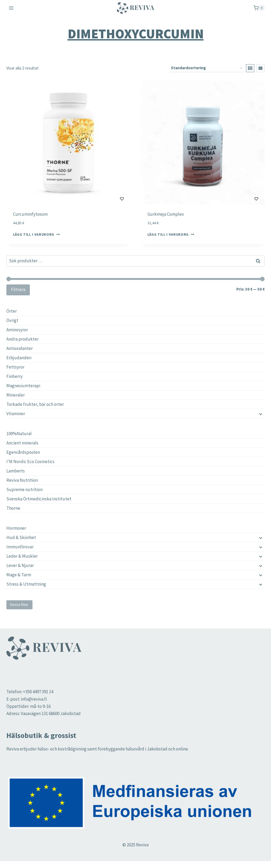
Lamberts (15, 471)
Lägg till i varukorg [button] (36, 234)
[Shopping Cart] (259, 8)
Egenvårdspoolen (23, 452)
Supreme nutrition (24, 489)
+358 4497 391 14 (38, 692)
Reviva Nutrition (22, 480)
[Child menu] (260, 537)
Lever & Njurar (20, 565)
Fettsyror (15, 367)
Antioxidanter (19, 348)
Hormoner (16, 528)
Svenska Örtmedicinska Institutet (38, 499)
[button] (109, 198)
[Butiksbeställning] (207, 68)
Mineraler (15, 395)
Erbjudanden (18, 358)
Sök (258, 261)
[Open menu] (11, 8)
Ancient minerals (22, 443)
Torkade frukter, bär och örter (35, 404)
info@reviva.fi (34, 699)
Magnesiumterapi (23, 386)
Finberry (14, 376)
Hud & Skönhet (21, 537)
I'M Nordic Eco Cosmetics (30, 461)
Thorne (13, 508)
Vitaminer (15, 414)
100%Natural (19, 433)
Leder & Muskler (22, 556)
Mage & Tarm (18, 575)
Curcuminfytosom (30, 214)
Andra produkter (22, 339)
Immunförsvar (20, 547)
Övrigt (12, 320)
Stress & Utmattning (26, 584)
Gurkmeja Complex (165, 214)
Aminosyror (17, 330)
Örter (11, 311)
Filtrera (18, 289)
